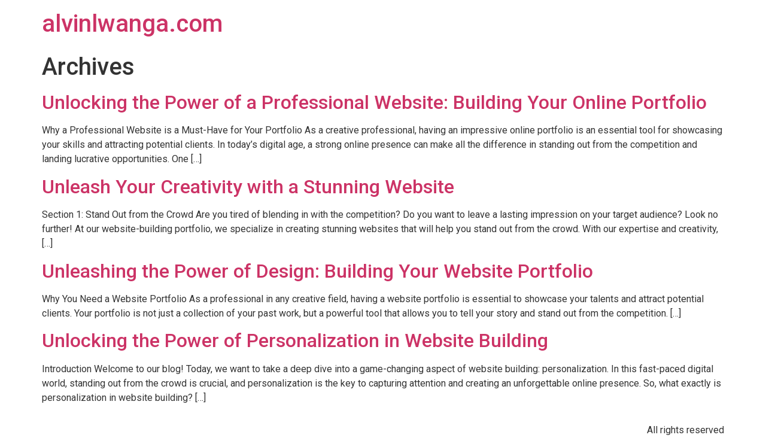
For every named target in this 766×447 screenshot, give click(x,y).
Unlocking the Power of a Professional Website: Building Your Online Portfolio (374, 102)
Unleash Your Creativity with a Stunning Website (248, 186)
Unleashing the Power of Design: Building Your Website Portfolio (317, 271)
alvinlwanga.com (132, 24)
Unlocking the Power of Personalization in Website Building (295, 340)
